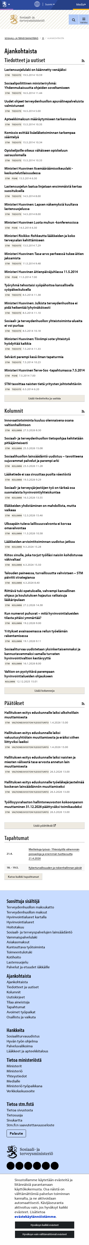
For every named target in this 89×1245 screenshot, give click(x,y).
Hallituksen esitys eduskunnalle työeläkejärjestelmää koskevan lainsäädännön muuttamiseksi (44, 784)
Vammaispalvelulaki (22, 937)
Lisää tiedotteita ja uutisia (44, 398)
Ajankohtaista (17, 981)
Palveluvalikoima (20, 1046)
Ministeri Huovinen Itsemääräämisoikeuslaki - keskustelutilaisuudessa (38, 170)
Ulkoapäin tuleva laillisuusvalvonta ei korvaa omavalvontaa (37, 525)
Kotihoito (14, 957)
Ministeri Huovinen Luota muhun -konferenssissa (41, 222)
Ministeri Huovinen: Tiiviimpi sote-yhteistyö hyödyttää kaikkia (37, 340)
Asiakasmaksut (18, 942)
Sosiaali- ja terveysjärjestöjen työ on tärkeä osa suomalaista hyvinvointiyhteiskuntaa (39, 489)
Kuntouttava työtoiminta (26, 947)
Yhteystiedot (17, 1076)
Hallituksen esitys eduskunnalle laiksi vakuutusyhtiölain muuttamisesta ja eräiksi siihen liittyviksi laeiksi (41, 737)
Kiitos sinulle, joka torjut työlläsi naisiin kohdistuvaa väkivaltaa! (43, 557)
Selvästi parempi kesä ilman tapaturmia (33, 356)
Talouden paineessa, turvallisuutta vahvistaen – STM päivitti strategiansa (43, 574)
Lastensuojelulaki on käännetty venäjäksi (35, 69)
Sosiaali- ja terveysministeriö (21, 38)
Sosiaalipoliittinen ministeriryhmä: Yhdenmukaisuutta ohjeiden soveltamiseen (37, 85)
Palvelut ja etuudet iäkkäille (28, 967)
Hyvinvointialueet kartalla (27, 917)
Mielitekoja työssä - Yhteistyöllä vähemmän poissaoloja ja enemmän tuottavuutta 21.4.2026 (54, 853)
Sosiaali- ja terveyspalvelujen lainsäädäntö (40, 932)
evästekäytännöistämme (35, 1216)
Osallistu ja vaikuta (21, 1017)
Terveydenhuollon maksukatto (31, 907)
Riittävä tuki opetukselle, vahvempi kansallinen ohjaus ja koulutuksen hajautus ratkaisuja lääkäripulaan (39, 595)
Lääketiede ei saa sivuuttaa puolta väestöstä (37, 474)
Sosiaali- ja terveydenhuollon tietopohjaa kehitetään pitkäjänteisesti (43, 440)
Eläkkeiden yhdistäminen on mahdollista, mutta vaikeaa (40, 507)
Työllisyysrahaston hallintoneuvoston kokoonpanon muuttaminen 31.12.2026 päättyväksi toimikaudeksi (43, 804)
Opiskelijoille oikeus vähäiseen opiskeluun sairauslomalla (36, 152)
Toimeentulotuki (20, 952)
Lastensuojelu (18, 962)
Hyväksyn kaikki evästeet (45, 1225)
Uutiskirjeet (16, 997)
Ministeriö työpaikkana (25, 1086)
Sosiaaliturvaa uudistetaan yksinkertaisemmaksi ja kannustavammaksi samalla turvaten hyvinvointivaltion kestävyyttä (42, 653)
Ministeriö (15, 1071)
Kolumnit (14, 992)
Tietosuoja (15, 1115)
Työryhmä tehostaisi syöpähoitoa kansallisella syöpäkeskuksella (39, 287)
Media (81, 4)
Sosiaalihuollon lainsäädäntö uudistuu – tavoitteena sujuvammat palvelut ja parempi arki (43, 458)
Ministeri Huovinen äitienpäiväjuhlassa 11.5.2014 (41, 271)
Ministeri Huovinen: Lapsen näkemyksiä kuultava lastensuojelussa (41, 206)
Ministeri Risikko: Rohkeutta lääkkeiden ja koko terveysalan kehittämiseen (39, 237)
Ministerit (15, 1066)
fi (43, 38)
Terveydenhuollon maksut (27, 912)
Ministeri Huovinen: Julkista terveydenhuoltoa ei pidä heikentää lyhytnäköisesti (41, 305)
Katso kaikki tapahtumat (23, 876)
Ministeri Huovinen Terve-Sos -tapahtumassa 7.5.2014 (44, 370)
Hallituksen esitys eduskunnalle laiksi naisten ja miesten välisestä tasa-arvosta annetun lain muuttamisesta (40, 761)
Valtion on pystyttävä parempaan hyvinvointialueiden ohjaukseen (29, 673)
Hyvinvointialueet (21, 922)
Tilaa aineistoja (18, 1002)
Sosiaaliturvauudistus (23, 1036)
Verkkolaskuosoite (21, 1091)
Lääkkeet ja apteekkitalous (27, 1051)
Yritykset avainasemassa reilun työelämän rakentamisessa (36, 633)
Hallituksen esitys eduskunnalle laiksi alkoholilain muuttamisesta (41, 714)
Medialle (14, 1081)
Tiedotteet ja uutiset (23, 987)
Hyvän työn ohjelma (22, 1041)
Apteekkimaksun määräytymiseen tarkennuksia (40, 119)
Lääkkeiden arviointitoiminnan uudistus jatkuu (39, 541)
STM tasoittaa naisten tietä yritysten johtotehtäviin (43, 383)
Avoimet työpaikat (21, 1012)
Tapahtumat (16, 1007)
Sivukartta (14, 1120)
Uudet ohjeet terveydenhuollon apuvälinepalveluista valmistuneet (44, 103)
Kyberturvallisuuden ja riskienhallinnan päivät (55, 867)
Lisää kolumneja (45, 690)
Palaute (16, 1133)
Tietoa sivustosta (20, 1110)
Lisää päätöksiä (57, 825)
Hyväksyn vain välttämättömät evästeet (44, 1234)
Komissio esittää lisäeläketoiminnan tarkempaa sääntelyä (39, 134)
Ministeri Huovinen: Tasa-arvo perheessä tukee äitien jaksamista (44, 255)
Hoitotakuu (16, 927)
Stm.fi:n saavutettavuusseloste (30, 1125)
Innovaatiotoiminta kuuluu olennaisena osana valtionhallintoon (39, 422)
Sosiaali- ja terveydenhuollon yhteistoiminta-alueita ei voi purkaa (43, 322)
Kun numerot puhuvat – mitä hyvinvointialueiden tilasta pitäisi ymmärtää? (41, 615)
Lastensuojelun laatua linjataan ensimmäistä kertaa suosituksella (43, 188)
